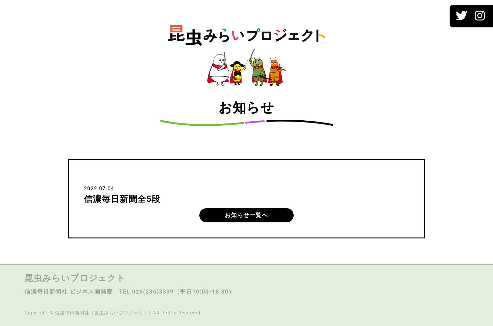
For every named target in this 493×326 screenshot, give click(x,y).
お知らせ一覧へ (246, 215)
